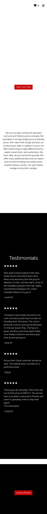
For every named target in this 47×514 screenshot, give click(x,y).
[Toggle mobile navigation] (43, 5)
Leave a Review (23, 493)
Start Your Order (23, 87)
